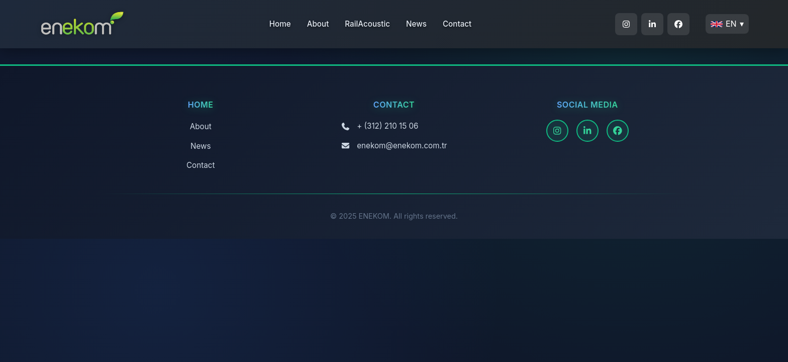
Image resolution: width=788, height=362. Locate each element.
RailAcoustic (367, 24)
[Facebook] (618, 131)
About (318, 24)
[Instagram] (557, 131)
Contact (457, 24)
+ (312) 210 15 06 (387, 126)
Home (280, 24)
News (416, 24)
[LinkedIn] (587, 131)
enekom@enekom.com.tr (402, 145)
